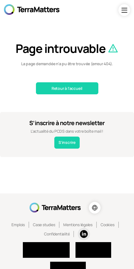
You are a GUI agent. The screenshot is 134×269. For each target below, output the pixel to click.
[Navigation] (124, 10)
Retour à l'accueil (67, 88)
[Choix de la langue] (95, 208)
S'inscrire (67, 142)
